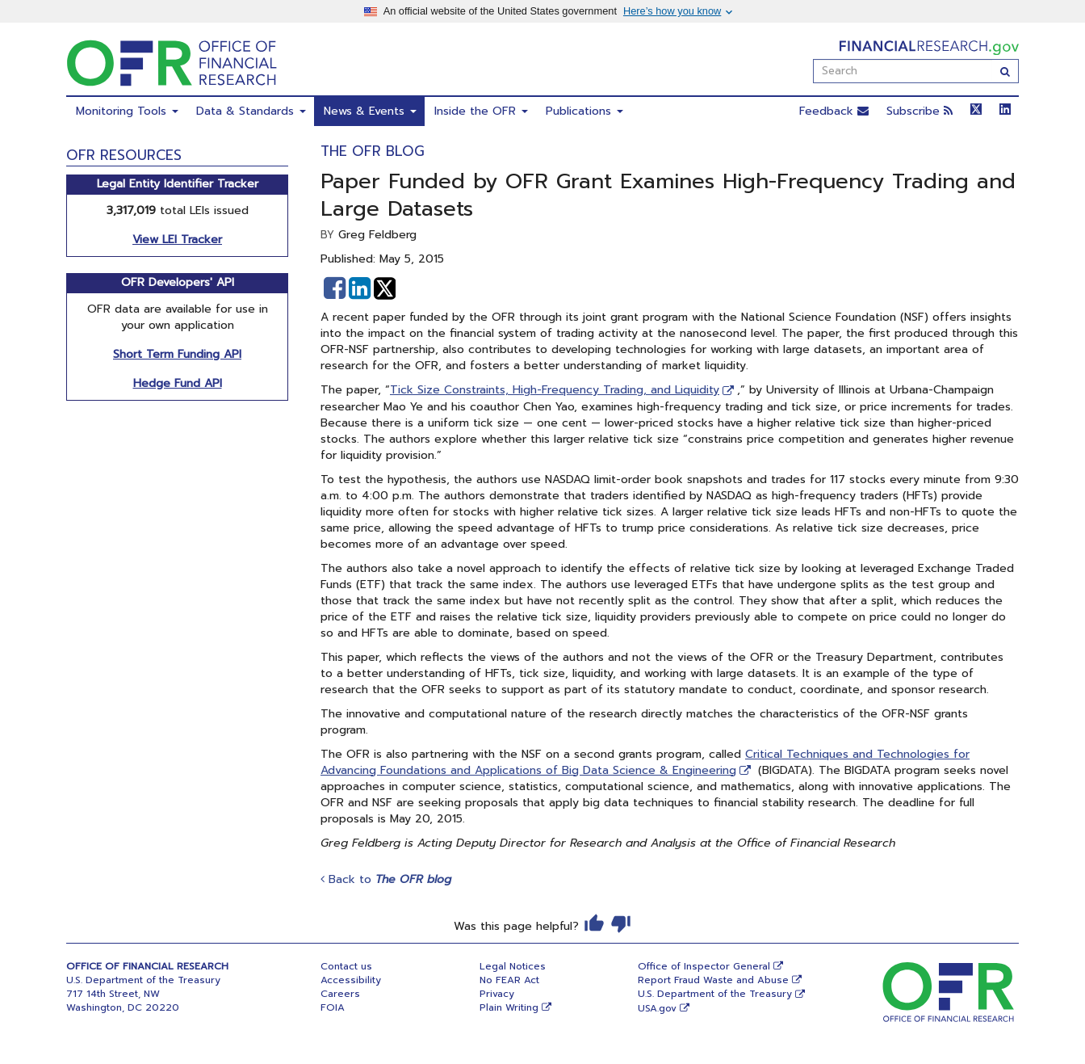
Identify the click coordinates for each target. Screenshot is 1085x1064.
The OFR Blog (372, 151)
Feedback (834, 111)
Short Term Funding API (177, 354)
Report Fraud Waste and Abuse (713, 980)
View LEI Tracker (177, 239)
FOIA (332, 1007)
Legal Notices (513, 966)
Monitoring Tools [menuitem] (127, 111)
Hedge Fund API (177, 383)
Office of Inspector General (704, 966)
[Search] (1005, 71)
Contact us (346, 966)
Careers (340, 993)
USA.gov (657, 1008)
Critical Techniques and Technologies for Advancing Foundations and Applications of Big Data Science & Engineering (645, 762)
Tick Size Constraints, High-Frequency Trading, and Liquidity (554, 389)
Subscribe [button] (919, 111)
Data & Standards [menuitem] (251, 111)
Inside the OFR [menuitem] (481, 111)
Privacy (497, 993)
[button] (335, 288)
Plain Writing (509, 1007)
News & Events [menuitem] (370, 111)
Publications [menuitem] (584, 111)
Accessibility (350, 980)
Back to (385, 879)
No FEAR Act (509, 980)
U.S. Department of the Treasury (715, 993)
